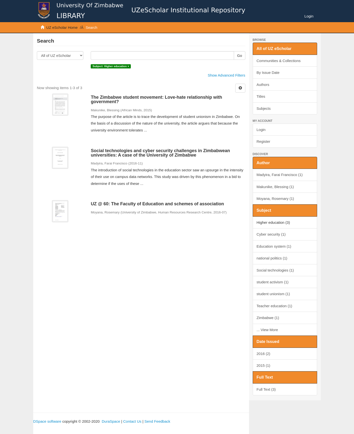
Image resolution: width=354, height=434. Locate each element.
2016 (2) (263, 354)
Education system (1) (274, 246)
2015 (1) (263, 365)
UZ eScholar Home (62, 27)
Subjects (264, 108)
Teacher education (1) (274, 306)
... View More (267, 330)
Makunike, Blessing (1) (275, 187)
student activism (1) (273, 282)
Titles (261, 96)
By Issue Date (268, 72)
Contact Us (132, 421)
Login (261, 130)
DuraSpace (111, 421)
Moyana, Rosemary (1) (275, 198)
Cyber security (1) (271, 234)
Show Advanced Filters (226, 75)
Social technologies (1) (275, 270)
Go (239, 55)
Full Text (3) (266, 389)
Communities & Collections (279, 61)
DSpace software (47, 421)
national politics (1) (272, 258)
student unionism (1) (273, 294)
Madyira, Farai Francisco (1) (280, 175)
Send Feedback (157, 421)
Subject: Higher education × (110, 66)
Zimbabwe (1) (268, 318)
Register (263, 141)
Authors (263, 84)
